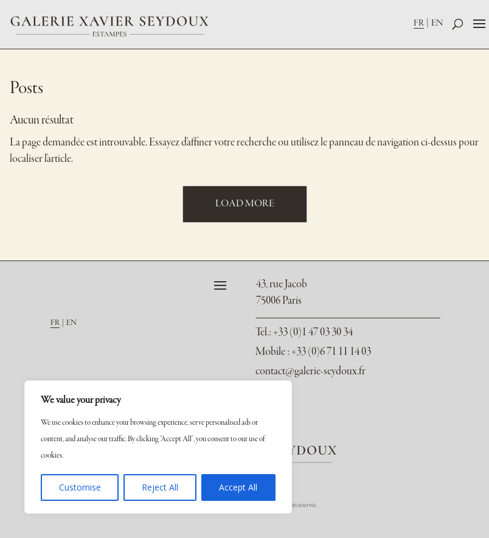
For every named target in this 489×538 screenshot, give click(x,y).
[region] (158, 447)
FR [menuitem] (419, 23)
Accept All (238, 487)
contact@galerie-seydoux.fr (310, 371)
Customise (80, 487)
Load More (244, 203)
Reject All (160, 487)
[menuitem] (422, 23)
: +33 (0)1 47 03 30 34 (304, 332)
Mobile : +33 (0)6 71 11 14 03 (313, 352)
